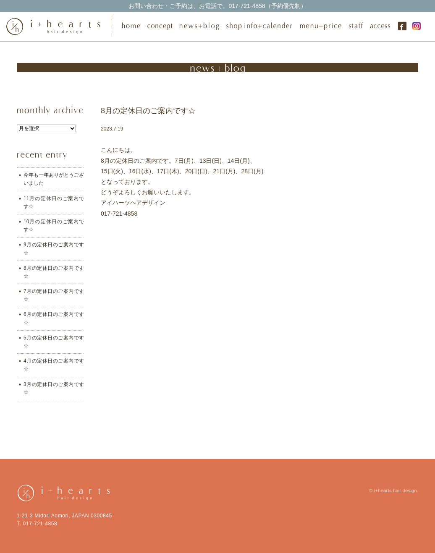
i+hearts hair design (395, 490)
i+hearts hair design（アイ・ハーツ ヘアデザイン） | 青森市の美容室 (55, 26)
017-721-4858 (217, 6)
